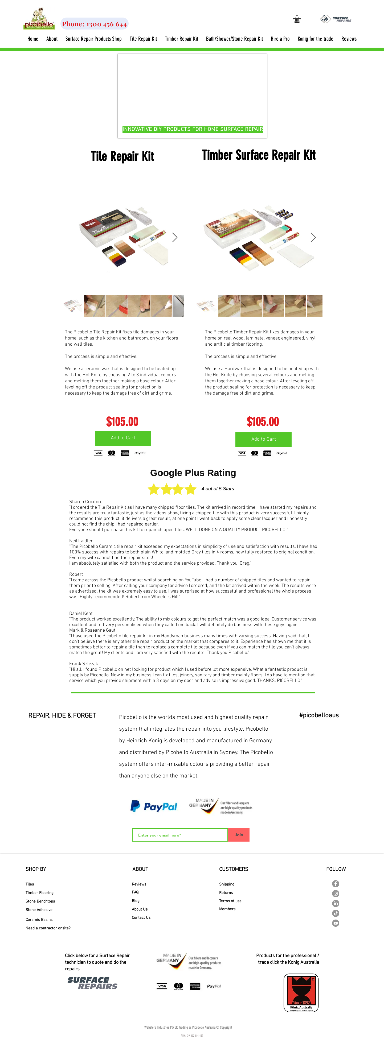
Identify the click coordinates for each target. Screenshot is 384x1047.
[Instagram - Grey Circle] (335, 893)
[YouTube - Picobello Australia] (335, 923)
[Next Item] (175, 238)
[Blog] (138, 901)
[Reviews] (142, 884)
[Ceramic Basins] (43, 920)
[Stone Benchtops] (40, 901)
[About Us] (142, 909)
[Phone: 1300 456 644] (94, 24)
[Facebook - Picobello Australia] (335, 883)
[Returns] (238, 893)
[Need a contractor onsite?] (48, 928)
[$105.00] (122, 422)
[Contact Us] (144, 917)
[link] (301, 19)
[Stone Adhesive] (42, 910)
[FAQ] (144, 892)
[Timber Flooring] (43, 893)
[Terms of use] (240, 901)
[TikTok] (335, 913)
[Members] (239, 909)
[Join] (239, 835)
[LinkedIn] (335, 903)
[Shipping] (239, 884)
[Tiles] (44, 884)
